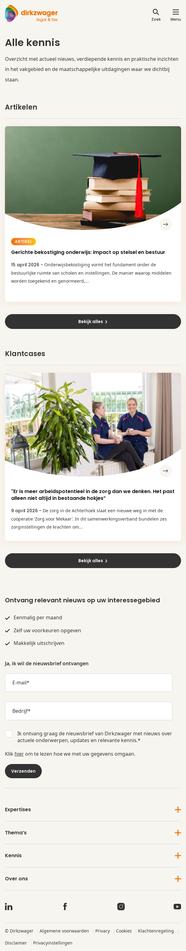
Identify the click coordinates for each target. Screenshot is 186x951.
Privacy (102, 931)
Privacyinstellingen (52, 943)
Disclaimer (16, 943)
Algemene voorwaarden (64, 931)
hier (19, 753)
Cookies (124, 931)
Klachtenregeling (156, 931)
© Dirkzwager (19, 931)
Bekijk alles (93, 321)
